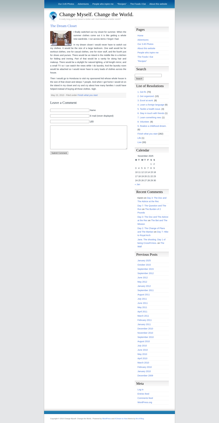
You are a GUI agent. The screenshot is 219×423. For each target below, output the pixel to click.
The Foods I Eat (138, 4)
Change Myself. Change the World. (96, 14)
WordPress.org (144, 402)
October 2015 (144, 265)
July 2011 (142, 299)
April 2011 (142, 311)
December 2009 (145, 375)
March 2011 (143, 316)
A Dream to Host (121, 419)
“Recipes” (122, 4)
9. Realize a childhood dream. (151, 126)
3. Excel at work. (145, 100)
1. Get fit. (141, 92)
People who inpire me (102, 4)
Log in (140, 389)
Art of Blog (140, 419)
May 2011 (142, 307)
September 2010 (145, 337)
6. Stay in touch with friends (150, 113)
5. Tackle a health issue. (149, 109)
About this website (158, 4)
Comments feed (145, 398)
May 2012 (142, 282)
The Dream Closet (63, 26)
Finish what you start (88, 95)
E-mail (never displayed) (101, 116)
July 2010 (142, 345)
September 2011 (145, 290)
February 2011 (144, 320)
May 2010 (142, 354)
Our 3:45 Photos (66, 4)
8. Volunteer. (143, 122)
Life (139, 138)
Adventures (83, 4)
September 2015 (145, 269)
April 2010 (142, 358)
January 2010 (144, 371)
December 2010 (145, 328)
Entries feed (143, 394)
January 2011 (144, 324)
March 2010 (143, 362)
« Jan (137, 184)
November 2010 (145, 333)
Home (140, 35)
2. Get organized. (145, 96)
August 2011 (143, 294)
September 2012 (145, 273)
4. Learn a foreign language (150, 105)
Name (93, 110)
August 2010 (143, 341)
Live (139, 142)
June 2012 (142, 277)
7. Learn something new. (149, 117)
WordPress (106, 419)
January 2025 (144, 260)
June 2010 (142, 350)
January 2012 (144, 286)
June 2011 (142, 303)
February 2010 (144, 367)
